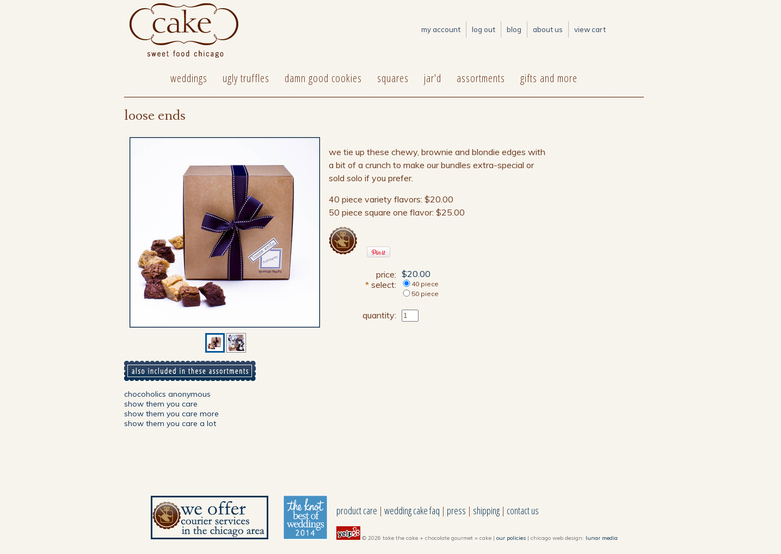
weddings (188, 78)
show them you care (161, 404)
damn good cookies (323, 78)
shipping (486, 510)
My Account (440, 29)
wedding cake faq (412, 510)
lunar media (602, 537)
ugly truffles (246, 78)
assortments (481, 78)
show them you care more (171, 413)
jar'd (432, 78)
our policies (511, 537)
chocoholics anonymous (167, 394)
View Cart (590, 29)
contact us (523, 510)
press (456, 510)
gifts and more (548, 78)
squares (393, 78)
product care (356, 510)
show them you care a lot (170, 423)
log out (483, 29)
